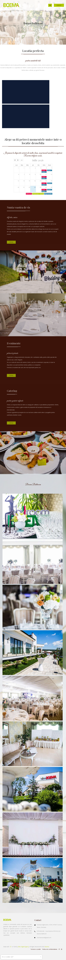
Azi (22, 160)
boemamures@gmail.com (44, 937)
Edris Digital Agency (23, 946)
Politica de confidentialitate (49, 949)
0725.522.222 (57, 931)
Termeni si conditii (36, 949)
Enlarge (33, 516)
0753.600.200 (41, 931)
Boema (47, 946)
